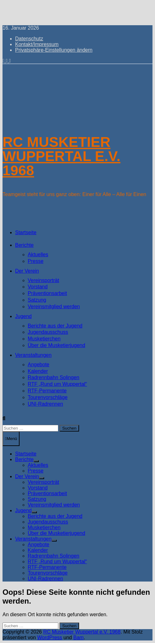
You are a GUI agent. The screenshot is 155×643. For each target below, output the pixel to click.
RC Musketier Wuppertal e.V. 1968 (61, 156)
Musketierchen (44, 338)
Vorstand (38, 286)
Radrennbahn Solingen (53, 377)
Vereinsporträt (43, 280)
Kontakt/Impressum (37, 44)
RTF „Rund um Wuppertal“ (57, 384)
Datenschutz (29, 38)
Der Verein (27, 271)
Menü (11, 438)
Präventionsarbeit (47, 293)
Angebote (38, 364)
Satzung (37, 300)
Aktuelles (38, 254)
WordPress (49, 637)
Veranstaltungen (33, 355)
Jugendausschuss (48, 332)
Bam (78, 637)
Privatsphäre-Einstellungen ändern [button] (53, 50)
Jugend (23, 316)
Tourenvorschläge (47, 397)
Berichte (24, 245)
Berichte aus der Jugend (55, 325)
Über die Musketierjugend (56, 345)
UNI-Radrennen (45, 404)
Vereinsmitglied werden (54, 306)
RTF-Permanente (47, 390)
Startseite (26, 232)
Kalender (38, 371)
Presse (35, 261)
